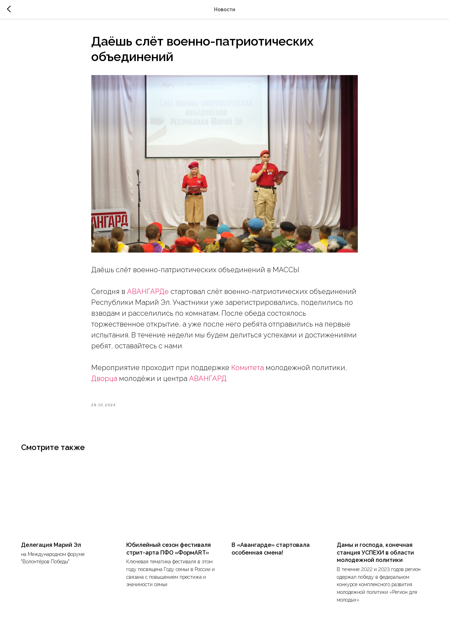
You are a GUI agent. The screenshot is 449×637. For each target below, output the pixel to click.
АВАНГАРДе (148, 291)
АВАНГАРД (208, 378)
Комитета (247, 367)
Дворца (104, 378)
